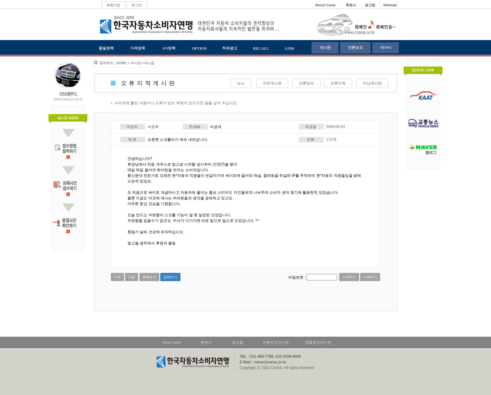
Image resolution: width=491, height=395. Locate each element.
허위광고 (229, 48)
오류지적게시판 (275, 342)
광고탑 (237, 342)
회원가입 (113, 5)
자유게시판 (272, 83)
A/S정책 (169, 48)
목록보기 (149, 277)
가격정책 (137, 48)
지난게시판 (372, 83)
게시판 (325, 47)
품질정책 (106, 48)
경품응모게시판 (318, 342)
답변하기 (170, 277)
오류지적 (337, 83)
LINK (290, 48)
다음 (131, 277)
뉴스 (241, 83)
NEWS (385, 47)
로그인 (137, 5)
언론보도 (355, 47)
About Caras (171, 342)
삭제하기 (370, 277)
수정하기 (349, 277)
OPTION (199, 48)
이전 (117, 277)
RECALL (261, 48)
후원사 (206, 342)
